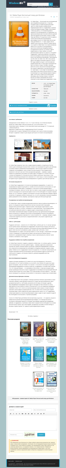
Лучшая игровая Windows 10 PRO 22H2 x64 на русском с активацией (51, 340)
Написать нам (18, 461)
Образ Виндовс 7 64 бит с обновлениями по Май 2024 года (51, 364)
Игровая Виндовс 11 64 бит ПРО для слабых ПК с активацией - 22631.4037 (25, 340)
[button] (10, 413)
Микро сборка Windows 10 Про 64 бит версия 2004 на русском (38, 365)
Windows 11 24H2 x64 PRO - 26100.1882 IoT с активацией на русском (38, 340)
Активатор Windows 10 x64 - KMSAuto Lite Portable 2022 (38, 389)
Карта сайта (11, 461)
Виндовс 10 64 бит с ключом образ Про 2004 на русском (25, 364)
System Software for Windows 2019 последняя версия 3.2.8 (51, 390)
